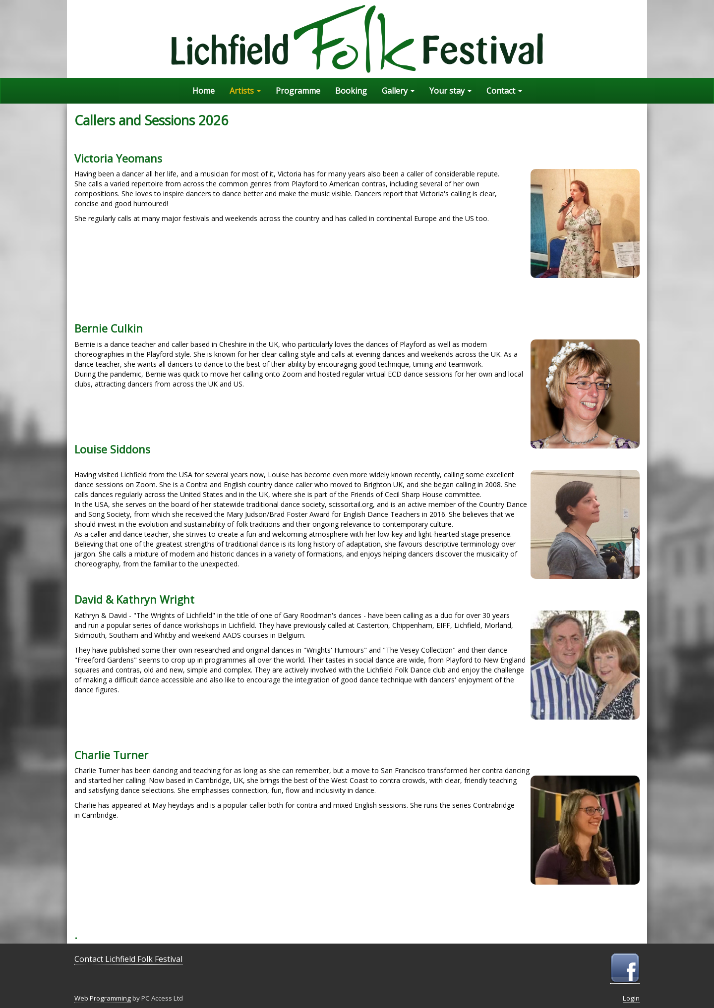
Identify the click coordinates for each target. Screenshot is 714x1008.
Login (631, 998)
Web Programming (102, 998)
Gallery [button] (398, 90)
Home (203, 90)
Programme (298, 90)
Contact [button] (504, 90)
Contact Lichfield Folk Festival (128, 958)
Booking (351, 90)
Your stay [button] (450, 90)
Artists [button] (245, 90)
